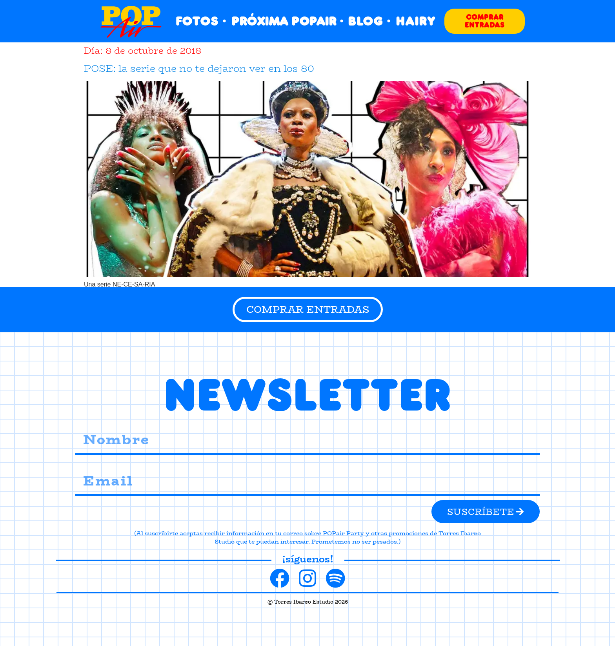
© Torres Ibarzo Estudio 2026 (307, 602)
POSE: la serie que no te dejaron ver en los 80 (199, 68)
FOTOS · (201, 21)
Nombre (86, 421)
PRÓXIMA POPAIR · (287, 21)
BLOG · (369, 21)
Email (83, 462)
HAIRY (415, 21)
